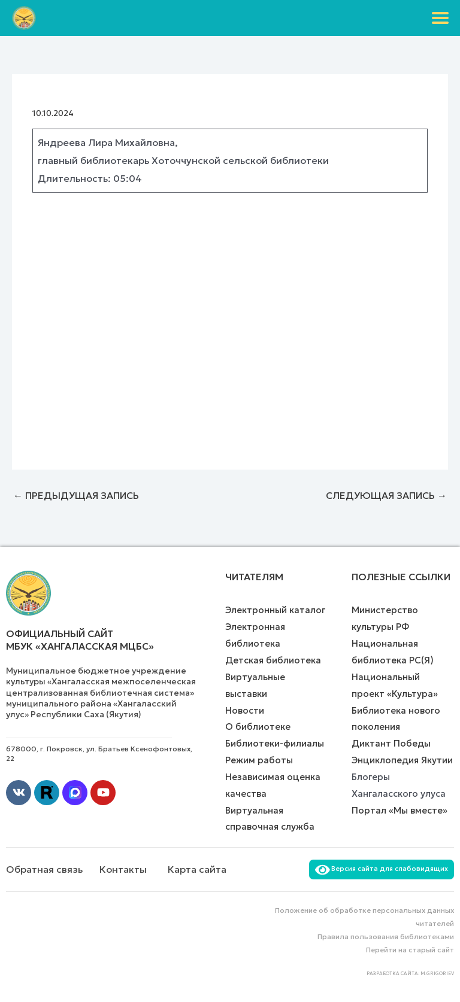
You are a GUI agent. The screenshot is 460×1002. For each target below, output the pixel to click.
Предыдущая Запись (76, 495)
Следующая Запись (386, 495)
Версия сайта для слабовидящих (381, 868)
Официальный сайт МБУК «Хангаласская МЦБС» (80, 640)
